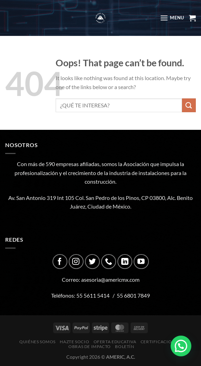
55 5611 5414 (92, 295)
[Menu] (172, 17)
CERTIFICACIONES (160, 341)
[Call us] (108, 261)
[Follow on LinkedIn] (124, 261)
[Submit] (189, 105)
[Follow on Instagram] (76, 261)
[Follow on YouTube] (141, 261)
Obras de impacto (89, 346)
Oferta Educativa (115, 341)
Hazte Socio (74, 341)
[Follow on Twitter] (92, 261)
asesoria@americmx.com (110, 279)
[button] (181, 346)
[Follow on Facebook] (59, 261)
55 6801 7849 (133, 295)
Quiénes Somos (37, 341)
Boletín (124, 346)
